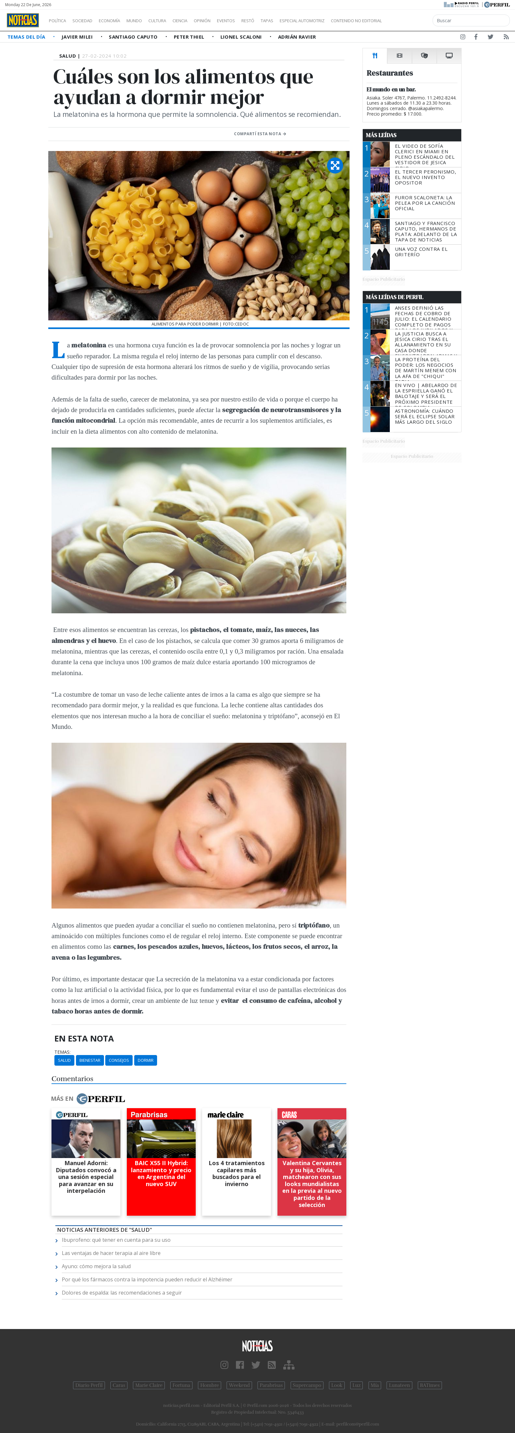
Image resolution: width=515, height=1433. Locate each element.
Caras (119, 1385)
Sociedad (89, 20)
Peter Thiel (190, 36)
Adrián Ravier (297, 36)
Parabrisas (271, 1385)
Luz (356, 1385)
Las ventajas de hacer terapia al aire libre (111, 1253)
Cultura (176, 20)
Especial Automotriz (345, 20)
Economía (120, 20)
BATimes (430, 1385)
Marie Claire (149, 1385)
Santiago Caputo (134, 36)
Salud (64, 1060)
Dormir (146, 1060)
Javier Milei (77, 36)
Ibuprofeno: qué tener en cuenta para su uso (116, 1239)
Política (60, 20)
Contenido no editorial (411, 20)
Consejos (119, 1060)
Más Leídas (381, 135)
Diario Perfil (89, 1385)
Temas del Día (27, 36)
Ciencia (202, 20)
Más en (88, 1098)
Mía (375, 1385)
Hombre (209, 1385)
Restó (282, 20)
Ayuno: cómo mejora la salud (96, 1266)
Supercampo (307, 1385)
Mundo (149, 20)
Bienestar (90, 1060)
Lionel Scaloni (242, 36)
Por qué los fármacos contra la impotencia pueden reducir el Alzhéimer (147, 1279)
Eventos (256, 20)
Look (336, 1385)
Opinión (228, 20)
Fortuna (181, 1385)
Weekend (239, 1385)
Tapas (303, 20)
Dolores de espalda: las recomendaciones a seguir (122, 1292)
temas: (62, 1052)
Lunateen (399, 1385)
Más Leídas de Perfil (394, 297)
